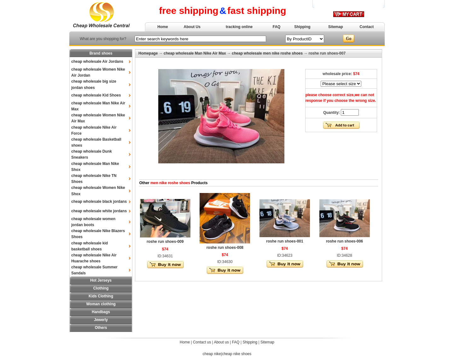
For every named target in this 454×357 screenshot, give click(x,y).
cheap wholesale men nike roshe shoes (267, 53)
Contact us (202, 342)
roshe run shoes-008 (225, 247)
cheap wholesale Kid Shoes (96, 95)
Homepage (148, 53)
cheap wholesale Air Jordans (97, 61)
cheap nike (212, 354)
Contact (367, 27)
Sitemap (335, 27)
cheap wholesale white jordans (99, 211)
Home (162, 27)
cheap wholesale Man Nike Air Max (195, 53)
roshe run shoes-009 (165, 241)
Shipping (302, 27)
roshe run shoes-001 (284, 241)
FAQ (277, 27)
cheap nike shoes (236, 354)
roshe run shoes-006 (344, 241)
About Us (192, 27)
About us (221, 342)
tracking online (239, 27)
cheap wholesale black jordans (99, 201)
